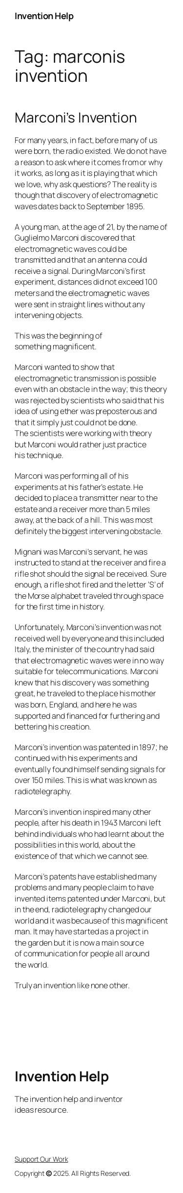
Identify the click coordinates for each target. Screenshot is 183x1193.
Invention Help (44, 16)
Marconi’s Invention (76, 117)
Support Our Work (41, 1159)
